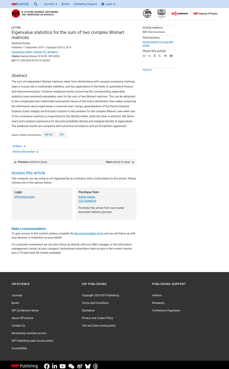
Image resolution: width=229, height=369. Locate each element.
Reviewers (158, 300)
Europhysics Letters (22, 52)
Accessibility (19, 345)
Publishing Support (85, 4)
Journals (50, 4)
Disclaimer (88, 307)
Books (65, 4)
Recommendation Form (89, 230)
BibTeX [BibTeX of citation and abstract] (48, 147)
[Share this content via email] (144, 55)
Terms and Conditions (95, 300)
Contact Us (18, 322)
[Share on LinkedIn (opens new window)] (149, 55)
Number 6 (53, 52)
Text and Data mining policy (99, 322)
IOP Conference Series (25, 307)
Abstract (147, 77)
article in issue (30, 159)
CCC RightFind (87, 198)
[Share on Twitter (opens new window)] (159, 55)
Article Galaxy (87, 194)
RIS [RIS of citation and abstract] (62, 147)
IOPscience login (24, 194)
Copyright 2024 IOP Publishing (100, 292)
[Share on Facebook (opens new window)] (154, 55)
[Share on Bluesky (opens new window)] (171, 55)
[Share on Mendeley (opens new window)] (165, 55)
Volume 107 (40, 52)
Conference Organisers (166, 307)
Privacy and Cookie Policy (97, 315)
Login (108, 4)
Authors (19, 70)
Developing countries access (29, 330)
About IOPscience (22, 315)
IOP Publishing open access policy (33, 338)
